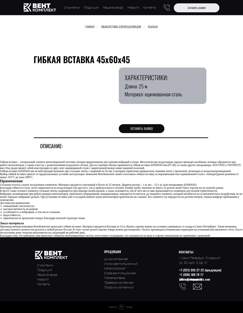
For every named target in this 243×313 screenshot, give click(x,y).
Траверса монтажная (118, 282)
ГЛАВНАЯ (89, 26)
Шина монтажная (116, 259)
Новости (133, 7)
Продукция (91, 7)
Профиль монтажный (119, 287)
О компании (72, 7)
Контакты (149, 7)
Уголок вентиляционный (121, 263)
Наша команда (113, 7)
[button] (196, 7)
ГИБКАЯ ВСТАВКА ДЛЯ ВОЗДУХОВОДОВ (121, 26)
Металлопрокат (114, 268)
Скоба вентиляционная (120, 273)
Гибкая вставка (114, 278)
